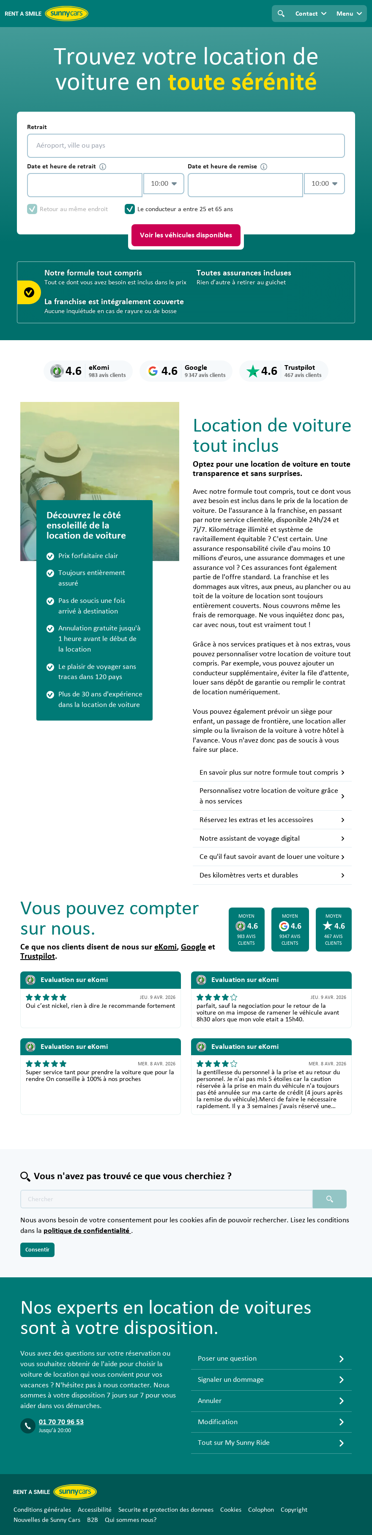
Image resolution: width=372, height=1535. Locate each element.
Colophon (261, 1509)
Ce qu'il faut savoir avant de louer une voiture (272, 857)
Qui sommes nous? (130, 1519)
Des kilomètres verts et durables (272, 875)
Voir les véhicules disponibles (186, 235)
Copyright (294, 1509)
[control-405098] (84, 185)
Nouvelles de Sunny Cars (47, 1519)
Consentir (37, 1250)
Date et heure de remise (227, 166)
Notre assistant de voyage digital (272, 838)
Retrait (37, 127)
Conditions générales (42, 1509)
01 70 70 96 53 (61, 1422)
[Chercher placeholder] (330, 1199)
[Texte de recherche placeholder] (166, 1199)
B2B (92, 1519)
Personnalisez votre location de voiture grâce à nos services (272, 796)
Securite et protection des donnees (165, 1509)
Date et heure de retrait (66, 166)
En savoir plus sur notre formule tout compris (272, 772)
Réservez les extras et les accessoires (272, 820)
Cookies (230, 1509)
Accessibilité (95, 1509)
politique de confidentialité (87, 1231)
